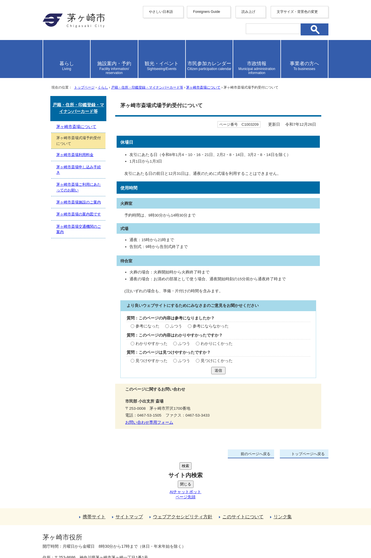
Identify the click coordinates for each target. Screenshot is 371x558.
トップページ (84, 87)
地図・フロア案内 (64, 537)
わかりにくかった (217, 343)
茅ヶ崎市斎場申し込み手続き (78, 170)
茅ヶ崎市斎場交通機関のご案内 (78, 229)
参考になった (147, 326)
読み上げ (248, 12)
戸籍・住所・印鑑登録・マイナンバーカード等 (147, 87)
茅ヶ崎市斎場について (203, 87)
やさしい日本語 (161, 12)
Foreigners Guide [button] (206, 12)
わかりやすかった (151, 343)
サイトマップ (129, 473)
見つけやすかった (151, 361)
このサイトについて (243, 473)
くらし (103, 87)
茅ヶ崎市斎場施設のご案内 (78, 202)
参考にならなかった (211, 326)
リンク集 (283, 473)
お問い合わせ (110, 537)
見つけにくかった (217, 361)
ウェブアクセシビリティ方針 (182, 473)
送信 (218, 370)
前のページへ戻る (255, 454)
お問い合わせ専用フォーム (149, 422)
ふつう (176, 326)
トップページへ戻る (308, 454)
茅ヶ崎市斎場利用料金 (74, 155)
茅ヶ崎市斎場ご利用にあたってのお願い (78, 187)
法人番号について (112, 525)
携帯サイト (94, 473)
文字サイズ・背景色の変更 (297, 12)
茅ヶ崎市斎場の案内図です (78, 214)
